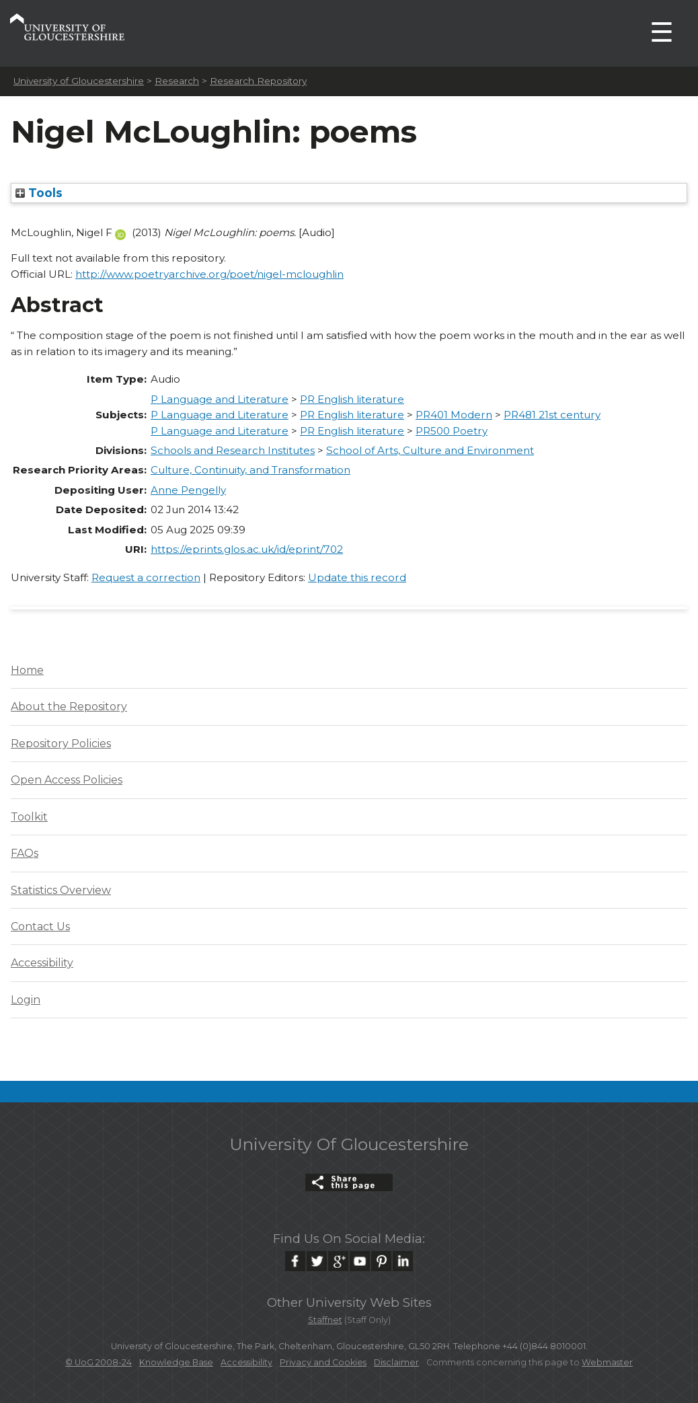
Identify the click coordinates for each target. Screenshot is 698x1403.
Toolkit (29, 816)
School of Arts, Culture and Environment (430, 450)
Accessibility (42, 962)
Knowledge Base (176, 1362)
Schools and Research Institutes (233, 450)
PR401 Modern (454, 414)
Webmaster (607, 1362)
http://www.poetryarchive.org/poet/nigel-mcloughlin (209, 274)
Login (25, 999)
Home (27, 670)
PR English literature (352, 399)
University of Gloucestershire (78, 80)
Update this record (357, 577)
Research (177, 80)
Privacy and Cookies (323, 1362)
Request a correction (145, 577)
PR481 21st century (552, 414)
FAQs (24, 853)
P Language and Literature (219, 399)
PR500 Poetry (452, 430)
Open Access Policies (66, 779)
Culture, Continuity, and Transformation (250, 469)
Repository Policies (61, 743)
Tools (39, 193)
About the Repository (69, 706)
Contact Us (40, 926)
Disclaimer (396, 1362)
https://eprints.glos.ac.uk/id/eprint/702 (247, 549)
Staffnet (325, 1320)
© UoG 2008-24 (98, 1362)
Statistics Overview (61, 890)
